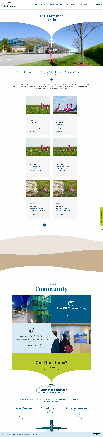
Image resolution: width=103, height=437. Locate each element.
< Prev (36, 225)
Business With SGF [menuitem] (76, 414)
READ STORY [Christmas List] (59, 172)
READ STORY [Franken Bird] (32, 172)
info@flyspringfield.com (51, 401)
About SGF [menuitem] (24, 410)
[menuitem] (41, 4)
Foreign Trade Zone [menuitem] (76, 412)
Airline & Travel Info (41, 4)
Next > (67, 225)
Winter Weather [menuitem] (49, 418)
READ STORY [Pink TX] (59, 131)
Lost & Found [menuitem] (49, 412)
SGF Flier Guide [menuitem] (49, 414)
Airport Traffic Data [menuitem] (76, 416)
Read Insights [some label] (71, 315)
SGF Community (72, 4)
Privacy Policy (38, 434)
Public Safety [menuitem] (24, 414)
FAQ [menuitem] (49, 410)
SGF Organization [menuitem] (76, 410)
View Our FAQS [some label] (52, 367)
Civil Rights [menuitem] (49, 416)
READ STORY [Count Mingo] (59, 214)
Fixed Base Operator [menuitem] (24, 418)
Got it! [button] (96, 434)
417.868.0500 (62, 399)
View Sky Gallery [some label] (32, 345)
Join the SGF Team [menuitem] (24, 416)
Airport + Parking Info (57, 4)
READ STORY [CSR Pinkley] (32, 131)
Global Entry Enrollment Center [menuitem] (76, 418)
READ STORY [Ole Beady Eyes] (32, 214)
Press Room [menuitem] (24, 412)
